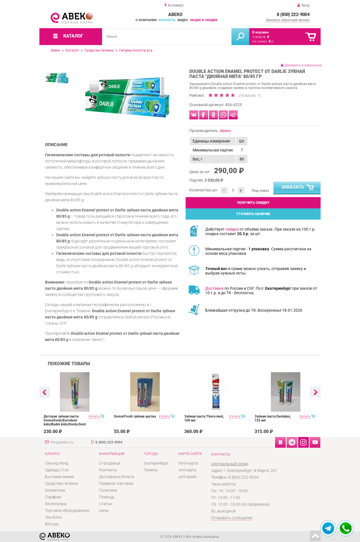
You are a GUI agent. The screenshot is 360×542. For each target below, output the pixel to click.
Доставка (214, 288)
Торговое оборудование (67, 510)
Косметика (55, 490)
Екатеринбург (156, 463)
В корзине (260, 32)
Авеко (55, 50)
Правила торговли (116, 483)
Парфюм (53, 497)
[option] (127, 97)
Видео (182, 20)
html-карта (188, 463)
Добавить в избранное (303, 65)
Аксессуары (56, 503)
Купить (94, 416)
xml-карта (187, 470)
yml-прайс (188, 476)
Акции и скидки (203, 20)
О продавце (109, 463)
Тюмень (151, 470)
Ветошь (52, 524)
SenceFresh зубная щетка (135, 416)
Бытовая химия (59, 476)
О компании (146, 20)
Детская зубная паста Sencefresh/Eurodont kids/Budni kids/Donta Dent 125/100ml (65, 422)
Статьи (105, 503)
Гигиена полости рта (135, 50)
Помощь (106, 497)
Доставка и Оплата (116, 476)
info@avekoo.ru (62, 442)
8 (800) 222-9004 (293, 14)
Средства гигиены (99, 50)
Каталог (72, 50)
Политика (108, 490)
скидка (232, 229)
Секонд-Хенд (56, 463)
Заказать (298, 188)
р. (271, 41)
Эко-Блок (53, 517)
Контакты (167, 20)
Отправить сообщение (231, 518)
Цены (104, 510)
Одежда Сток (57, 470)
